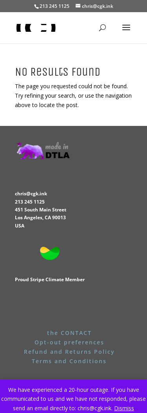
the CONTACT (69, 333)
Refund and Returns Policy (69, 351)
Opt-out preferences (69, 342)
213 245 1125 (30, 201)
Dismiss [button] (124, 408)
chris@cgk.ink (31, 193)
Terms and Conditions (69, 361)
